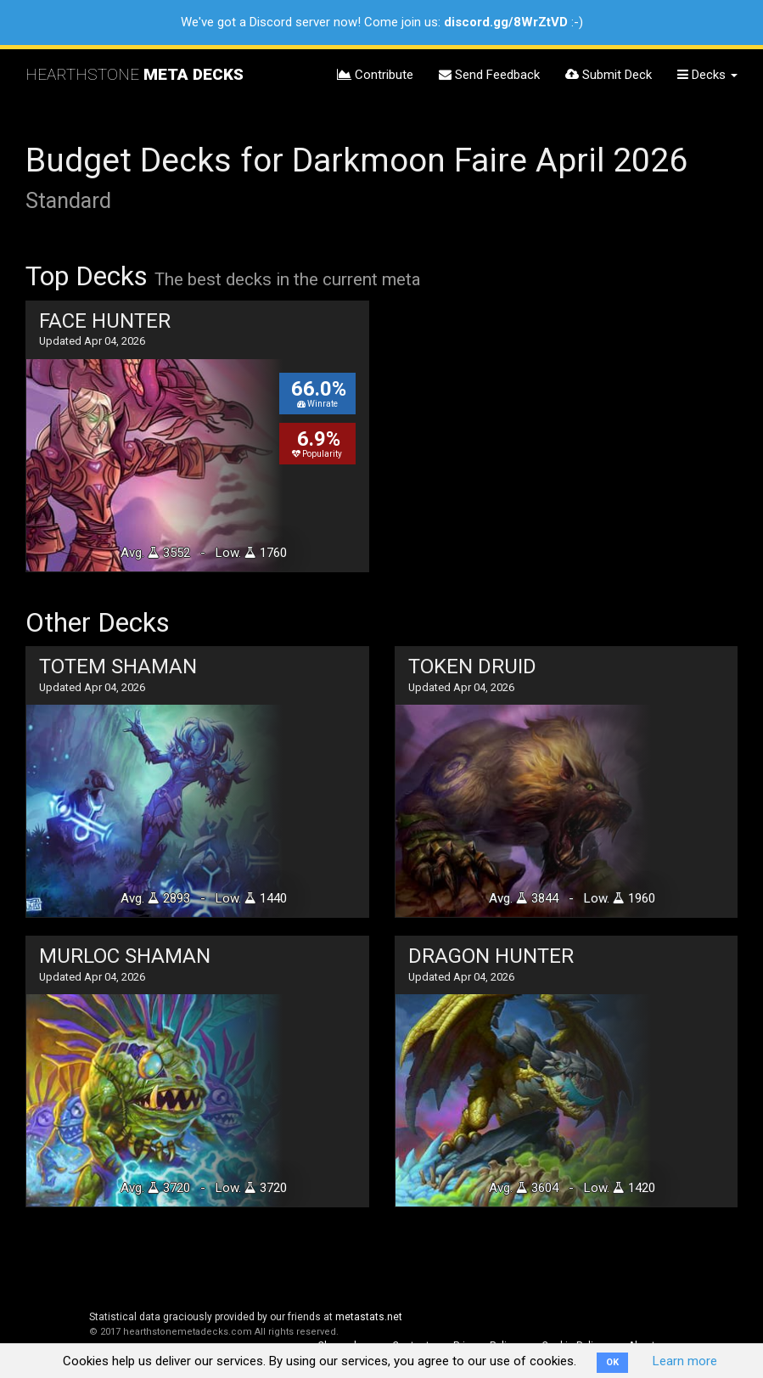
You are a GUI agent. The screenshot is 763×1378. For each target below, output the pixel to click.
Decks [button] (707, 74)
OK (612, 1362)
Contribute (375, 74)
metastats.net (368, 1317)
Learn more (685, 1361)
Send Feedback (489, 74)
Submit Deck (608, 74)
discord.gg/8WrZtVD (506, 22)
